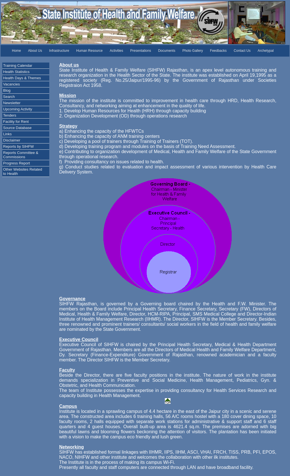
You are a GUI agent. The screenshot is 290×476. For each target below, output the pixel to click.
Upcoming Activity (17, 109)
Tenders (9, 115)
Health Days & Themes (22, 78)
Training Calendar (17, 65)
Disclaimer (11, 140)
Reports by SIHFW (18, 146)
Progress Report (16, 163)
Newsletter (11, 103)
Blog (6, 90)
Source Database (17, 128)
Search (9, 97)
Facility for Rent (16, 121)
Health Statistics (16, 72)
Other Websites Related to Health (22, 171)
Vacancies (11, 84)
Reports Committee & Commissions (20, 155)
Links (7, 134)
